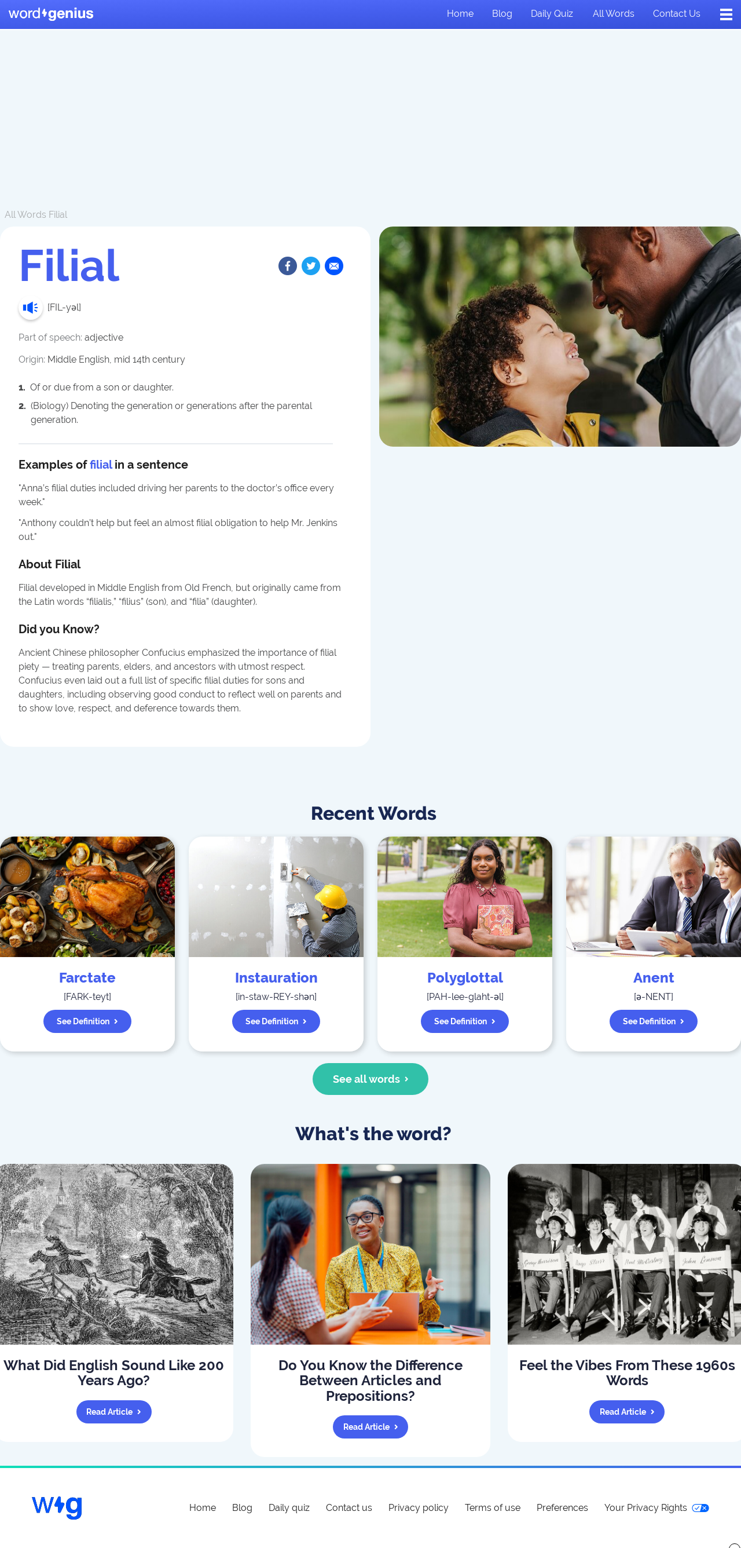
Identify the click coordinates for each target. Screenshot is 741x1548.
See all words (371, 1079)
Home (460, 13)
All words (613, 13)
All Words (25, 214)
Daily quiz (552, 13)
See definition (87, 1021)
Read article (113, 1411)
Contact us (676, 13)
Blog (502, 13)
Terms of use (492, 1507)
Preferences (562, 1507)
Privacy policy (418, 1507)
